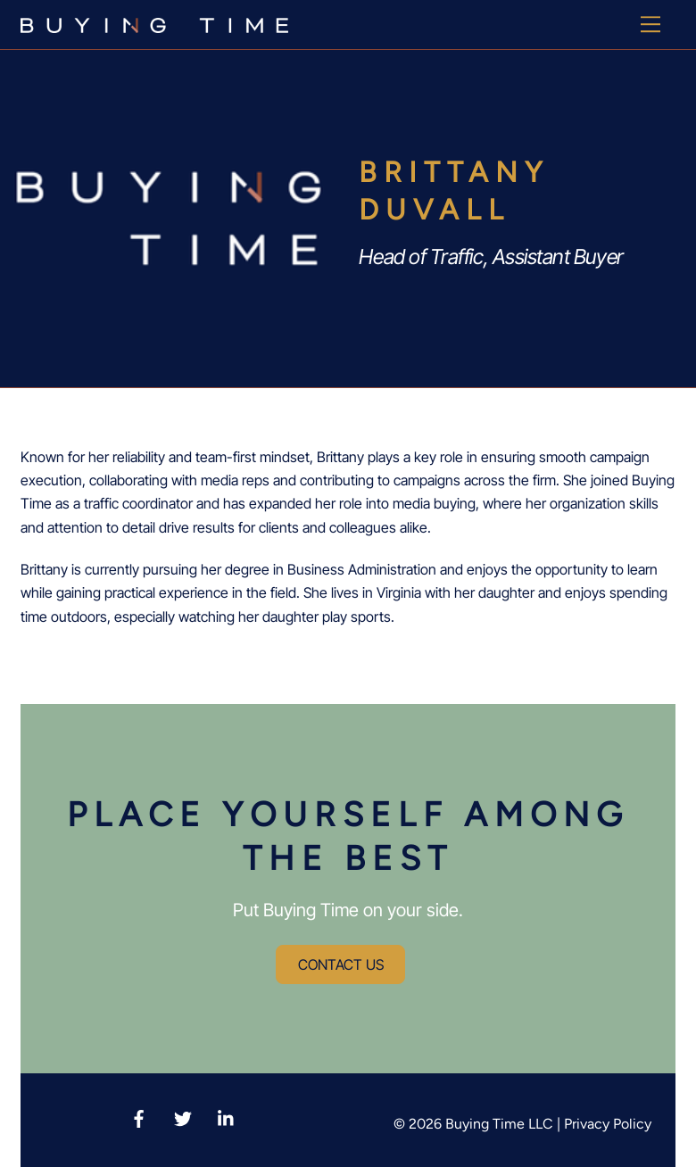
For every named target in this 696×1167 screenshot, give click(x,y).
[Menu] (650, 24)
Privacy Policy (607, 1123)
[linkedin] (226, 1116)
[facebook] (139, 1116)
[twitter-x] (183, 1116)
